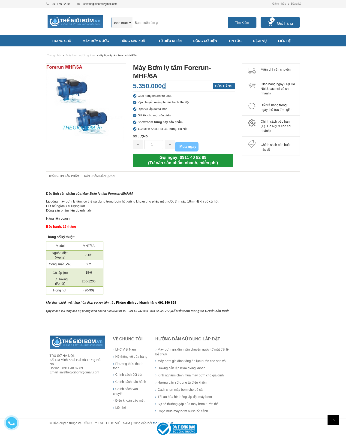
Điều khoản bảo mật (129, 400)
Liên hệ (120, 407)
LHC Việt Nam (125, 349)
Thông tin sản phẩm (64, 176)
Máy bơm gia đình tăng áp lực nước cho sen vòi (192, 361)
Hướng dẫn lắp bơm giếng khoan (181, 368)
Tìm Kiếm (242, 22)
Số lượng (140, 136)
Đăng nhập (279, 3)
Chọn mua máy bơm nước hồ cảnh (183, 411)
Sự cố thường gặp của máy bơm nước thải (189, 404)
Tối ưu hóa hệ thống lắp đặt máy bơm (185, 397)
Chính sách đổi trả (128, 374)
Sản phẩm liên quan (99, 176)
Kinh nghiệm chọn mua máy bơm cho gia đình (191, 375)
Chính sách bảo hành (130, 382)
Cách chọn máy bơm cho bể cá (180, 389)
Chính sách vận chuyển (125, 391)
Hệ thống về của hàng (131, 356)
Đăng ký (296, 3)
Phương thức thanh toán (128, 366)
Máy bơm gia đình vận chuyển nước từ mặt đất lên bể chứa (192, 352)
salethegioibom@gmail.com (100, 4)
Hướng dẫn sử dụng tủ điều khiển (182, 382)
